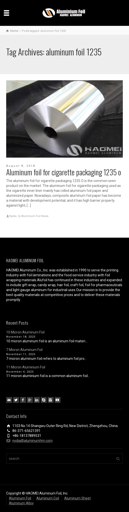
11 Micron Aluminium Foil (25, 367)
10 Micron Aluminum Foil (25, 332)
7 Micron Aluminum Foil (24, 350)
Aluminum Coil (47, 498)
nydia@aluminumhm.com (32, 441)
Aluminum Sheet (77, 498)
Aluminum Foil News (34, 216)
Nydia (13, 216)
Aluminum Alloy (21, 503)
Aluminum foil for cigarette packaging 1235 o (63, 172)
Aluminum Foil (20, 498)
